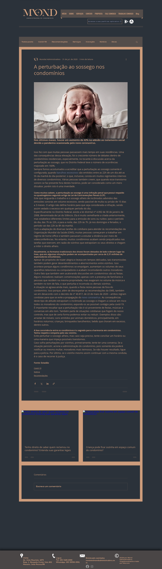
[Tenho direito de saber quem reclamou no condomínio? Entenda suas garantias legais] (50, 426)
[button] (137, 42)
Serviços (77, 42)
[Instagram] (92, 566)
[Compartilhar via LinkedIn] (47, 383)
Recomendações (60, 42)
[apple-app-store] (131, 21)
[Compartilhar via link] (54, 383)
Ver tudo (136, 406)
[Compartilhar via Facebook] (35, 383)
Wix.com (126, 563)
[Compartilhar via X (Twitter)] (41, 383)
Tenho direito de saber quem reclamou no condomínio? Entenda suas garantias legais (48, 449)
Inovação (90, 42)
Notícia (103, 42)
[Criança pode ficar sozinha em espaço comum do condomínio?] (111, 426)
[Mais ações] (126, 59)
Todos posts (27, 42)
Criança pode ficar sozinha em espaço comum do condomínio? (110, 449)
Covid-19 (42, 42)
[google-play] (126, 21)
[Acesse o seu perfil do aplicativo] (105, 21)
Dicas (114, 42)
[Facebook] (87, 566)
